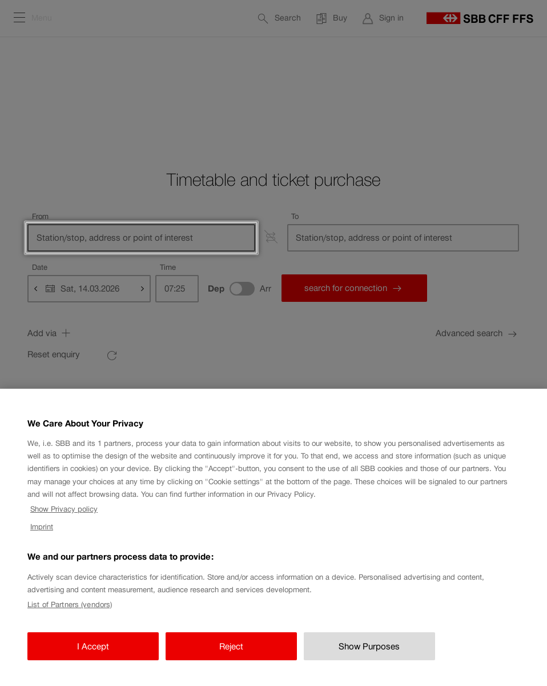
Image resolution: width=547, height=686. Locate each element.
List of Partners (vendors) (69, 617)
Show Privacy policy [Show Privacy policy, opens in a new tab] (64, 522)
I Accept (93, 659)
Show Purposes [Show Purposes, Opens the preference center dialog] (369, 659)
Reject (231, 659)
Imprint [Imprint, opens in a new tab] (41, 540)
